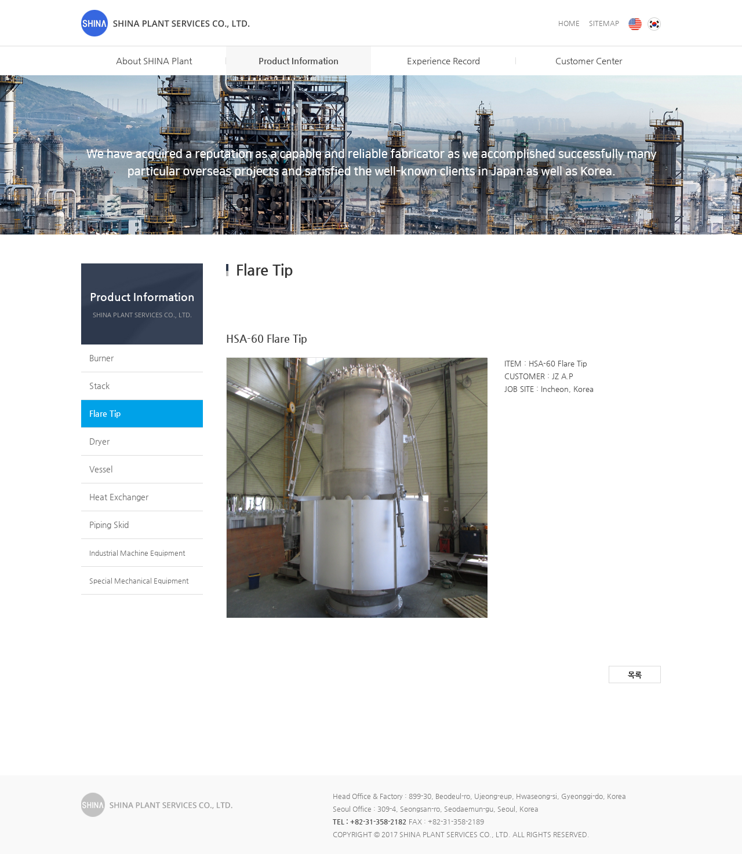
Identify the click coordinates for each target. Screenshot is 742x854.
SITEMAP (604, 23)
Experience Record (443, 60)
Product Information (299, 60)
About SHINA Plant (154, 60)
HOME (569, 23)
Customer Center (588, 60)
